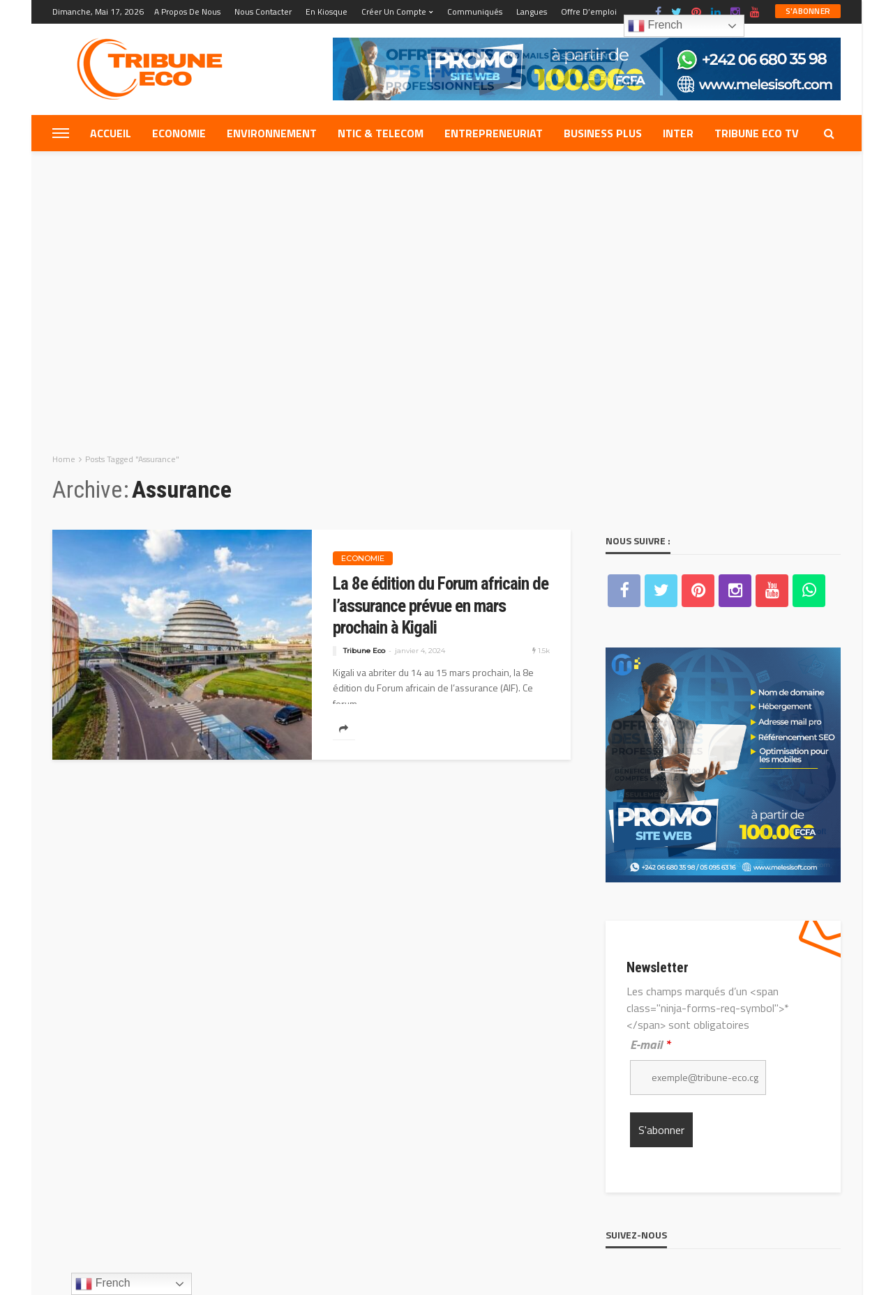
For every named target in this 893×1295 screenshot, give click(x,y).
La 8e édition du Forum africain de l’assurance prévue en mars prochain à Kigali (440, 316)
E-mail (650, 755)
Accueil (110, 133)
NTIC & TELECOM (380, 133)
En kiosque (326, 11)
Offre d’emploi (589, 11)
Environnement (272, 133)
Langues (531, 11)
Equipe (74, 1221)
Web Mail (315, 1221)
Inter (678, 133)
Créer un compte (393, 11)
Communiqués (474, 11)
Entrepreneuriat (493, 133)
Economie (179, 133)
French (655, 25)
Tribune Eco (364, 360)
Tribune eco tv (756, 133)
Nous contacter (263, 11)
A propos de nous (187, 11)
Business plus (603, 133)
